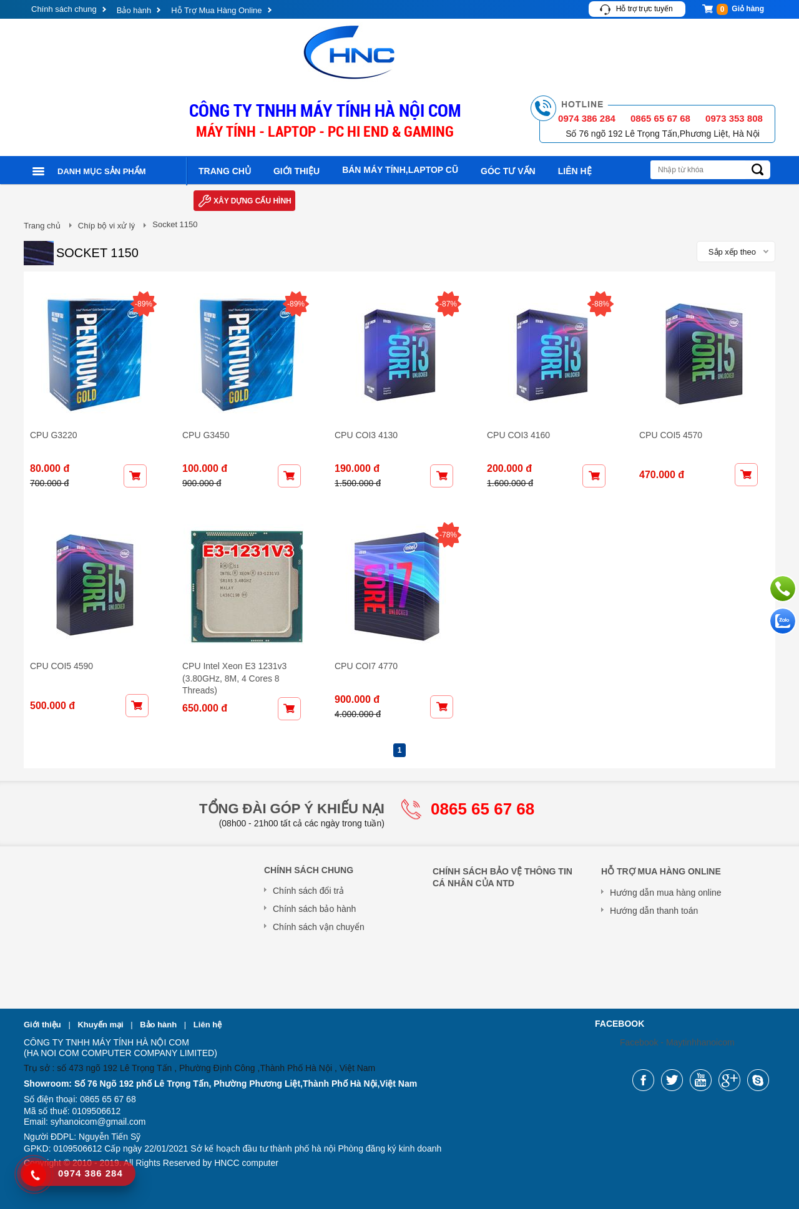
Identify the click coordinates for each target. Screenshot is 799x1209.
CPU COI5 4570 (670, 435)
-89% (143, 304)
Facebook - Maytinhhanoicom (677, 1042)
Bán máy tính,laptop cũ (400, 170)
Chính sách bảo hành (314, 909)
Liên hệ (575, 171)
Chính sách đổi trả (308, 891)
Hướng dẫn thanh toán (654, 911)
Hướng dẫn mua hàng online (666, 893)
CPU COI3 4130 (366, 435)
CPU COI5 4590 (61, 666)
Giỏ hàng (740, 9)
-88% (600, 304)
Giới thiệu (296, 171)
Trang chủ (225, 171)
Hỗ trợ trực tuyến (644, 8)
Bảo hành (134, 10)
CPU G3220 (53, 435)
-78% (448, 535)
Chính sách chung (64, 9)
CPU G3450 (205, 435)
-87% (448, 304)
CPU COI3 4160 (518, 435)
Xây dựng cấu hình (252, 201)
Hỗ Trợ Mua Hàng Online (216, 10)
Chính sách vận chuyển (319, 927)
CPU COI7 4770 (366, 666)
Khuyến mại (101, 1024)
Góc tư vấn (508, 171)
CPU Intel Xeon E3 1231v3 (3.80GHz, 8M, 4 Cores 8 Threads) (234, 678)
